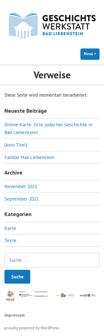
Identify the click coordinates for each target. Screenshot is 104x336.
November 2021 (20, 186)
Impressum (14, 315)
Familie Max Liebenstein (29, 157)
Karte (10, 228)
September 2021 (21, 199)
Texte (10, 240)
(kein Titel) (15, 145)
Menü (92, 53)
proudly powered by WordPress (31, 327)
